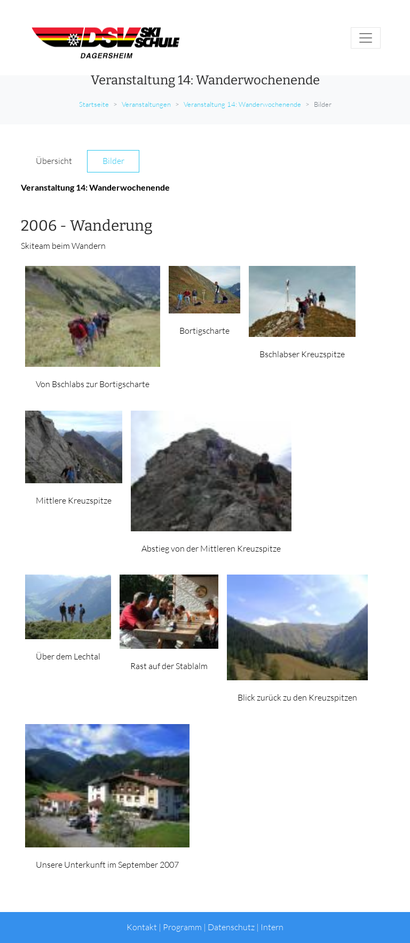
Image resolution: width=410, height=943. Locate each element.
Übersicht (54, 160)
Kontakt (142, 927)
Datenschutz (231, 927)
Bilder (113, 160)
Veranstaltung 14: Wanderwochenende (242, 104)
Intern (272, 927)
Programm (182, 927)
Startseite (94, 104)
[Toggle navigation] (366, 38)
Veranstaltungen (146, 104)
